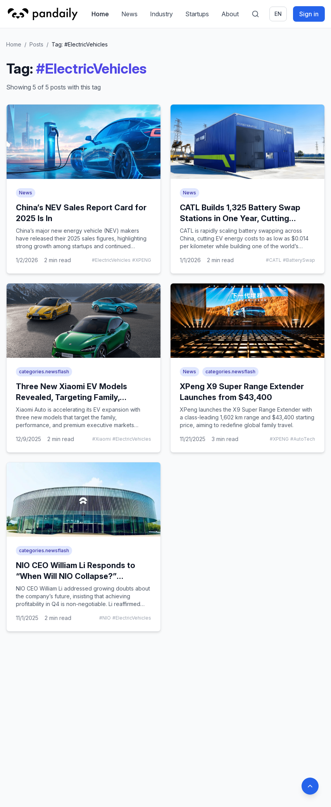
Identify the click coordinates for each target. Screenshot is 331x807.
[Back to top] (310, 786)
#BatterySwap (299, 260)
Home (100, 14)
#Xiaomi (101, 439)
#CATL (273, 260)
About (230, 14)
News (129, 14)
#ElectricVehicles (111, 260)
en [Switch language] (278, 13)
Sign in (309, 14)
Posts (36, 44)
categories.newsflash (44, 371)
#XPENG (141, 260)
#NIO (105, 618)
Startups (197, 14)
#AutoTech (302, 439)
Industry (161, 14)
